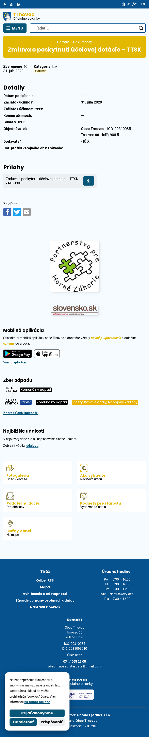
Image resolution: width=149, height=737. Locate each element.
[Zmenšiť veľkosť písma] (128, 4)
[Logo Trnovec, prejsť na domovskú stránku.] (74, 16)
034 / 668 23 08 (74, 661)
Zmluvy (40, 71)
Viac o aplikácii (14, 362)
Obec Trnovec (86, 721)
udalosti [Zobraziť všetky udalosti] (32, 446)
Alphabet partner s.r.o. (94, 715)
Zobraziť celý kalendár (20, 413)
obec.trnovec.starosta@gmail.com (74, 666)
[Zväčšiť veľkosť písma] (134, 4)
